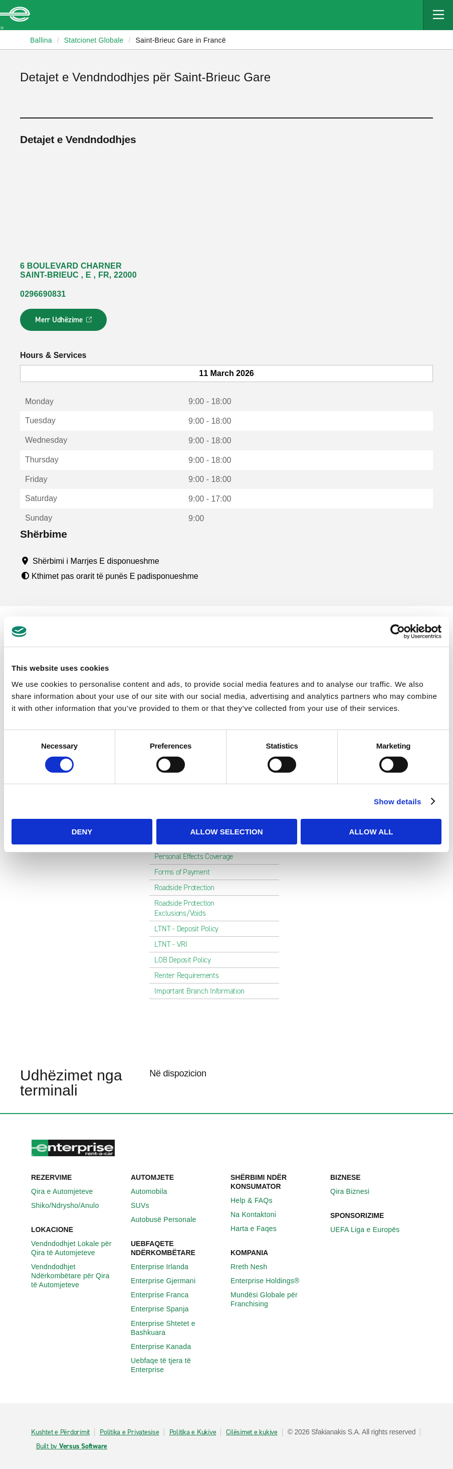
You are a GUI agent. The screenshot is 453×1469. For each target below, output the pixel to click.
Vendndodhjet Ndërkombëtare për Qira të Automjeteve (77, 1276)
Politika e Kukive (192, 1432)
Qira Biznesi (355, 1191)
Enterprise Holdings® (271, 1281)
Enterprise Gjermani (168, 1281)
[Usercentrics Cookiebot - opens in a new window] (397, 631)
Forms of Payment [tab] (185, 872)
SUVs (145, 1205)
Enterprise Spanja (165, 1309)
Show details (397, 801)
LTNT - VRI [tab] (174, 944)
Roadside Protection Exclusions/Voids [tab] (214, 908)
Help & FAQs (257, 1200)
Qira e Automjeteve (67, 1191)
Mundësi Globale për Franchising (276, 1299)
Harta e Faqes (259, 1229)
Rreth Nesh (254, 1267)
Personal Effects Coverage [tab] (197, 856)
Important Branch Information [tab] (203, 991)
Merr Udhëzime (64, 323)
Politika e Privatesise (129, 1432)
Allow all (371, 831)
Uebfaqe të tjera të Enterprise (176, 1365)
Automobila (154, 1191)
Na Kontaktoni (259, 1214)
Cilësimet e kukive (252, 1432)
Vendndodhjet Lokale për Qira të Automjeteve (77, 1248)
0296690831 (43, 294)
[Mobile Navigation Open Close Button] (438, 15)
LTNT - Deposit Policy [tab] (190, 929)
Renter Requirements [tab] (190, 975)
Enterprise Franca (165, 1295)
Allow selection (226, 831)
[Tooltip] (168, 561)
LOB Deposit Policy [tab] (186, 960)
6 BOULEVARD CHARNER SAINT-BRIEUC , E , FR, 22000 (78, 270)
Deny (82, 831)
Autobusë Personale (169, 1219)
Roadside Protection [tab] (188, 888)
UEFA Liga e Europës (370, 1230)
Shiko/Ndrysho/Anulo (70, 1205)
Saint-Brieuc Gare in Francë (180, 40)
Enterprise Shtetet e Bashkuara (176, 1327)
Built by (71, 1446)
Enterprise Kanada (166, 1346)
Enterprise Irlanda (165, 1267)
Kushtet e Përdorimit (60, 1432)
